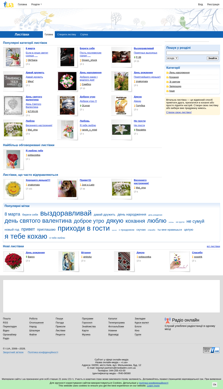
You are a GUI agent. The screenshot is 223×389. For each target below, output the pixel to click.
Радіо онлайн (185, 320)
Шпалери (34, 330)
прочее (114, 230)
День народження (178, 72)
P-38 (137, 57)
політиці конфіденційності (153, 382)
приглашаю (46, 229)
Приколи (60, 326)
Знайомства (89, 326)
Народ (33, 326)
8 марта (12, 214)
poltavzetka (33, 155)
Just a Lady (87, 184)
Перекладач (10, 326)
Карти (85, 330)
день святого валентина (38, 220)
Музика (86, 334)
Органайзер (9, 334)
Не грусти (139, 125)
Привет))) (85, 180)
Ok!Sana (31, 60)
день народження (131, 214)
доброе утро (89, 221)
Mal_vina (32, 129)
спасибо (151, 230)
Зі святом (173, 81)
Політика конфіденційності (43, 352)
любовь (171, 222)
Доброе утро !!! (88, 101)
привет (28, 229)
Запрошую (173, 86)
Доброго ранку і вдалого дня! (89, 78)
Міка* (30, 81)
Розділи (35, 4)
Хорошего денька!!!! (38, 180)
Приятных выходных (145, 52)
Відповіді (113, 334)
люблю (156, 220)
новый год (12, 229)
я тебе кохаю (26, 236)
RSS (5, 322)
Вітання (86, 252)
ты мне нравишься (169, 229)
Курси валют (142, 322)
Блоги (138, 326)
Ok (214, 384)
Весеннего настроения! (39, 125)
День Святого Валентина (33, 105)
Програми (87, 318)
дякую (114, 220)
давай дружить (104, 214)
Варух (30, 256)
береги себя (30, 214)
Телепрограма (116, 322)
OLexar (85, 105)
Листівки (60, 330)
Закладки (140, 318)
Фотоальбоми (116, 326)
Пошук (59, 318)
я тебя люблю (57, 237)
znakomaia (141, 81)
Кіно (137, 330)
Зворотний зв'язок (13, 352)
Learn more (153, 385)
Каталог (112, 318)
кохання (135, 221)
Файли (33, 334)
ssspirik (197, 256)
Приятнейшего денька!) (147, 77)
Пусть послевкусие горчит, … (91, 54)
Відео (6, 330)
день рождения (155, 215)
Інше (170, 90)
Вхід (200, 4)
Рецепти (60, 334)
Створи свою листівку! (179, 112)
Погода (60, 322)
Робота (33, 318)
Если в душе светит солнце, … (37, 54)
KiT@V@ (32, 111)
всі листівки (213, 246)
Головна (22, 4)
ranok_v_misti (88, 129)
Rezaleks (140, 129)
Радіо (6, 338)
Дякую (137, 101)
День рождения (35, 252)
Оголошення (36, 322)
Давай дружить (34, 77)
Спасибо (197, 252)
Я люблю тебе (34, 150)
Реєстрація (213, 4)
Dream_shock (88, 60)
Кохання (172, 77)
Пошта (6, 318)
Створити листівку (66, 34)
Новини (112, 330)
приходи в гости (84, 228)
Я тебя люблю (88, 125)
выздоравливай (65, 213)
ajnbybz (86, 256)
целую (188, 229)
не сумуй (195, 221)
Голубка (139, 105)
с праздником (126, 229)
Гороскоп (87, 322)
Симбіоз (85, 84)
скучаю (141, 229)
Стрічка (84, 34)
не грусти (180, 222)
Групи (138, 334)
